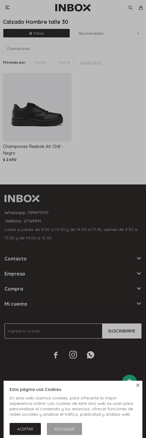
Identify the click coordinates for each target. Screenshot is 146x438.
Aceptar (25, 429)
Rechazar (64, 429)
